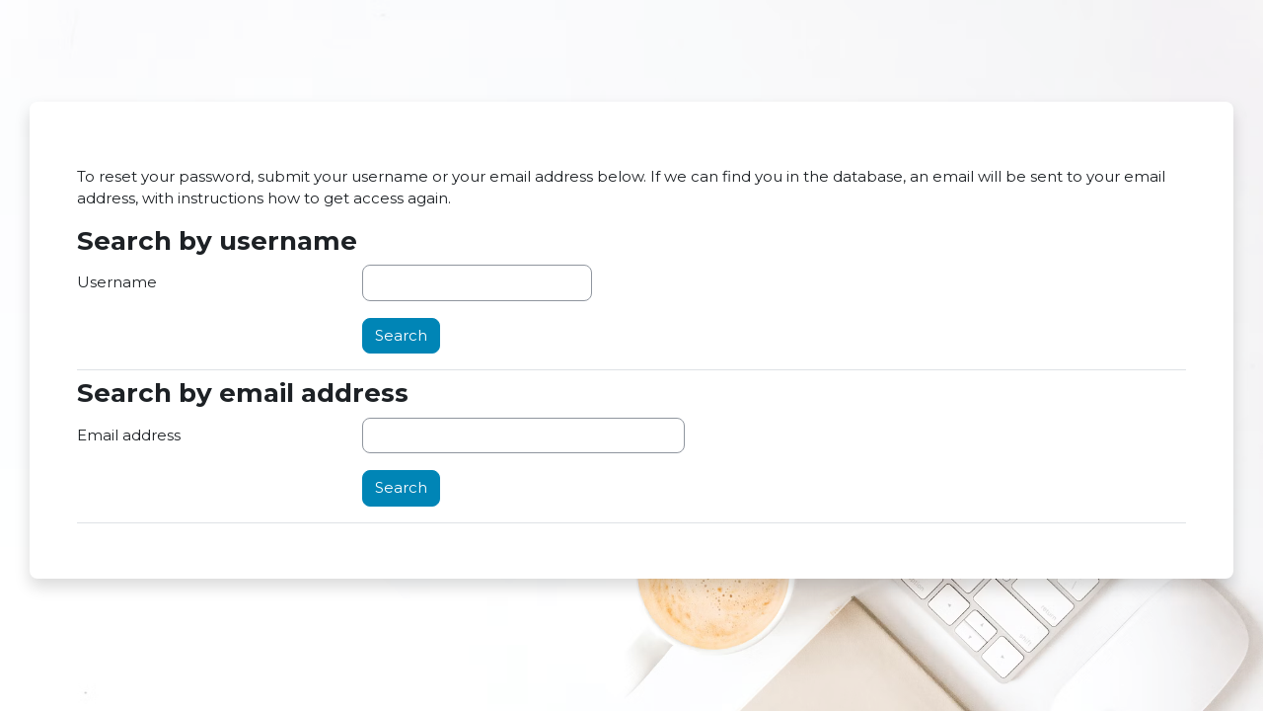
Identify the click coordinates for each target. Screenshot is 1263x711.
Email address (129, 435)
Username (117, 282)
